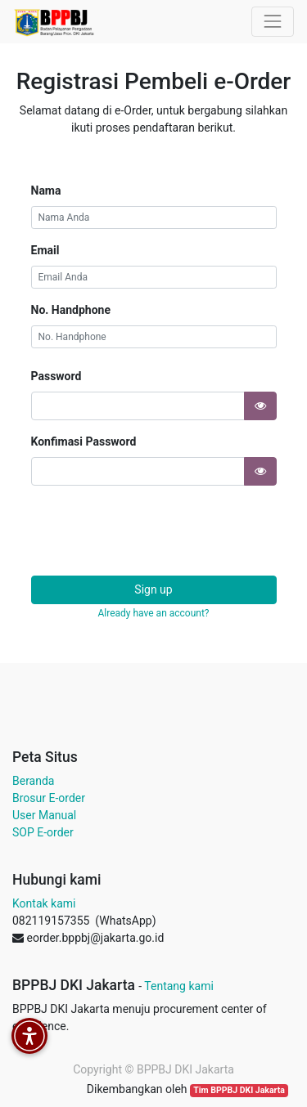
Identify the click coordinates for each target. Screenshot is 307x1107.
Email (45, 250)
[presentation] (155, 530)
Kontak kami (43, 903)
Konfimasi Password (84, 441)
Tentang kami (179, 986)
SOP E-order (43, 832)
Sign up (153, 589)
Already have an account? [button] (153, 613)
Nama (46, 190)
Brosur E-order (48, 797)
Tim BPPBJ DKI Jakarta (239, 1090)
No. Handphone (71, 309)
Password (56, 376)
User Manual (44, 815)
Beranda (33, 780)
